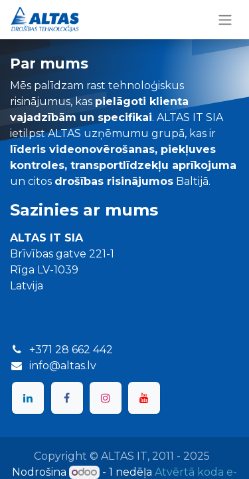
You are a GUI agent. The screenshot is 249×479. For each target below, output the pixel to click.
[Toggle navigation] (225, 19)
